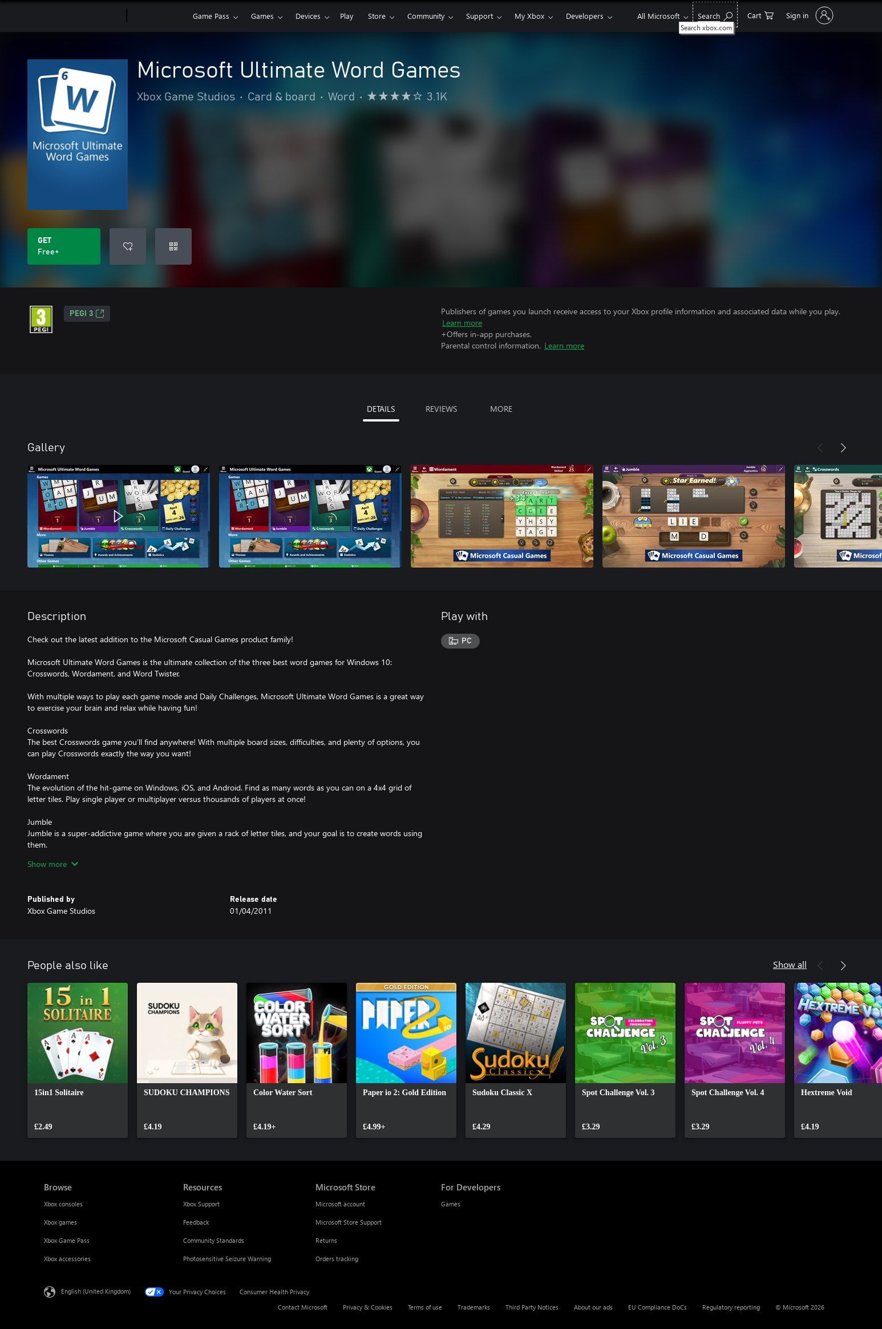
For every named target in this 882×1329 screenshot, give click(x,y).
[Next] (843, 448)
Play (346, 16)
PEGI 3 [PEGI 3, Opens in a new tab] (87, 313)
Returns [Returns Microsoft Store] (326, 1240)
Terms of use (425, 1307)
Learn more (462, 322)
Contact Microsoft (302, 1307)
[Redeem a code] (173, 246)
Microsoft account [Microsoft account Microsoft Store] (340, 1204)
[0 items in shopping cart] (760, 14)
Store (377, 16)
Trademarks (474, 1307)
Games (262, 16)
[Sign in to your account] (808, 15)
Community (425, 16)
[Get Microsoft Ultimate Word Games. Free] (63, 246)
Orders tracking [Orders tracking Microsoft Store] (336, 1258)
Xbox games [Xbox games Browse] (60, 1222)
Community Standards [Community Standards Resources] (213, 1240)
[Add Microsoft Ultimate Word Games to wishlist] (128, 246)
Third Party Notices (532, 1307)
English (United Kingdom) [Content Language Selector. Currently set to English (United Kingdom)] (96, 1291)
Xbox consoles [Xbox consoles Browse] (63, 1204)
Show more (52, 863)
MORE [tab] (501, 408)
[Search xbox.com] (715, 14)
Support (479, 16)
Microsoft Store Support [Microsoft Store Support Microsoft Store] (348, 1222)
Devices (308, 16)
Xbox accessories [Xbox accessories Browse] (67, 1258)
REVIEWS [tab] (441, 408)
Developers (585, 16)
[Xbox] (158, 16)
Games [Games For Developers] (450, 1204)
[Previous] (820, 448)
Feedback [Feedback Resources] (196, 1222)
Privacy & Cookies (368, 1307)
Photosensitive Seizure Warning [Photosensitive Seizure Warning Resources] (227, 1258)
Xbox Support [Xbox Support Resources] (201, 1204)
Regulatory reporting (731, 1307)
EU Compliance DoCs (657, 1307)
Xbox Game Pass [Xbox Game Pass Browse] (67, 1240)
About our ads (593, 1307)
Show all (790, 964)
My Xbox (529, 16)
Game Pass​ (211, 16)
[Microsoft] (83, 16)
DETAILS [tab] (381, 408)
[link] (77, 1060)
